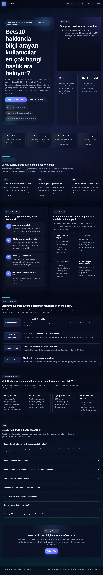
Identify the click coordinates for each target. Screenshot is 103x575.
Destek (90, 4)
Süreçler (81, 4)
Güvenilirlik (70, 4)
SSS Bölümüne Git (37, 100)
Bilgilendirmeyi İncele (16, 100)
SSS (98, 4)
